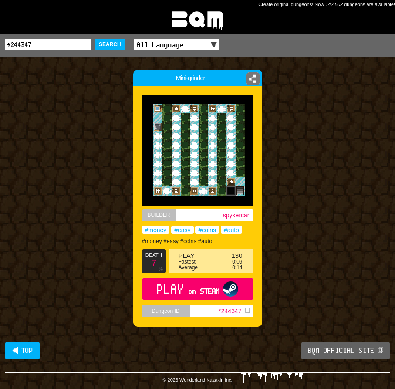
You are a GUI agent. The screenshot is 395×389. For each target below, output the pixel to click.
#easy (182, 230)
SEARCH (110, 44)
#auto (231, 230)
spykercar (236, 215)
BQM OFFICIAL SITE (345, 350)
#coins (207, 230)
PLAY (197, 289)
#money (156, 230)
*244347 (234, 311)
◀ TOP (22, 350)
